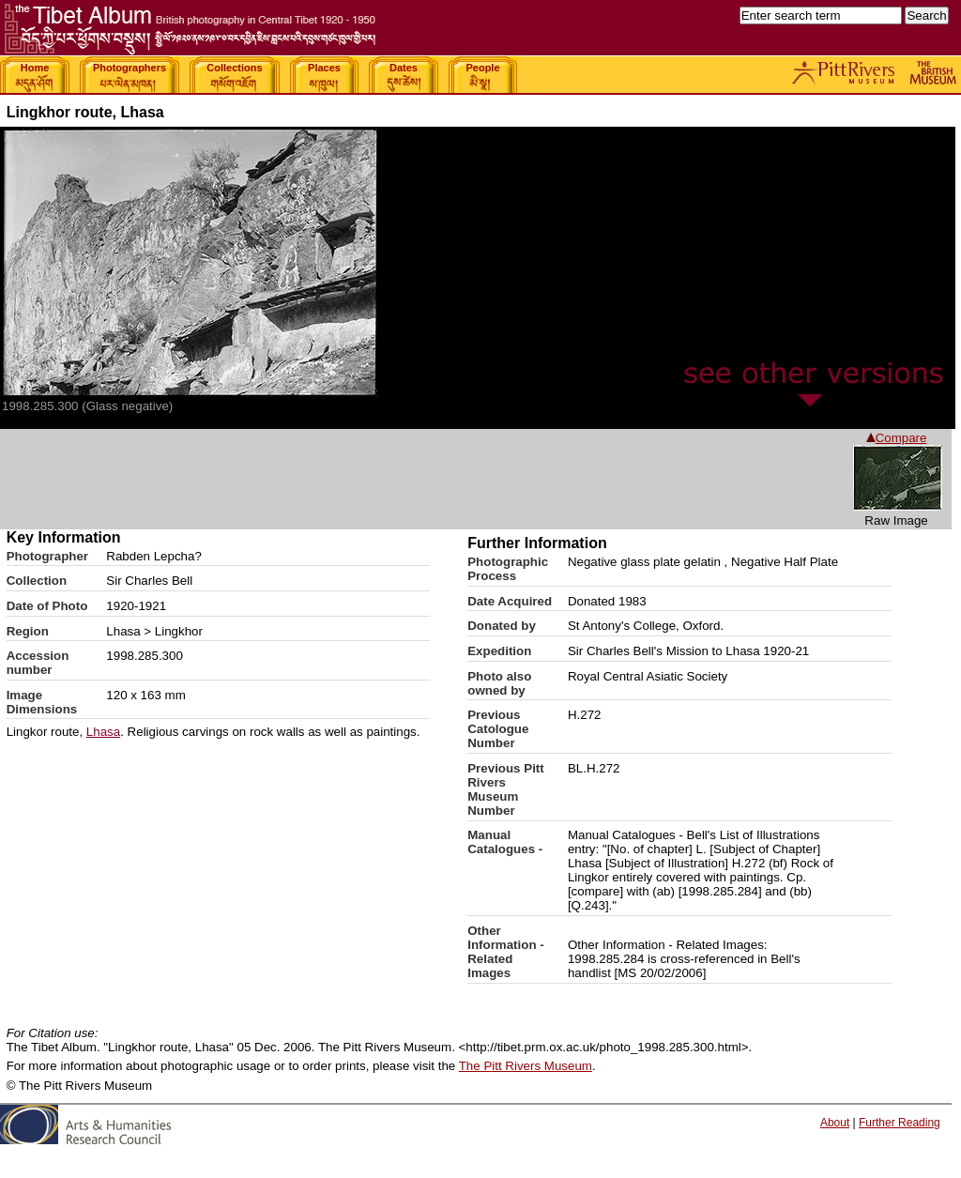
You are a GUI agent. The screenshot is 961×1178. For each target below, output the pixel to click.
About (834, 1122)
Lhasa (103, 732)
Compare (896, 438)
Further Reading (899, 1122)
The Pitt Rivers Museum (525, 1066)
